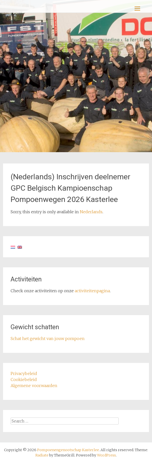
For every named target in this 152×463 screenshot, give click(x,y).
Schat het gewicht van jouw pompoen (48, 338)
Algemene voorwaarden (34, 385)
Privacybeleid (24, 373)
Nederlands (91, 211)
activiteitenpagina (92, 290)
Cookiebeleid (24, 379)
